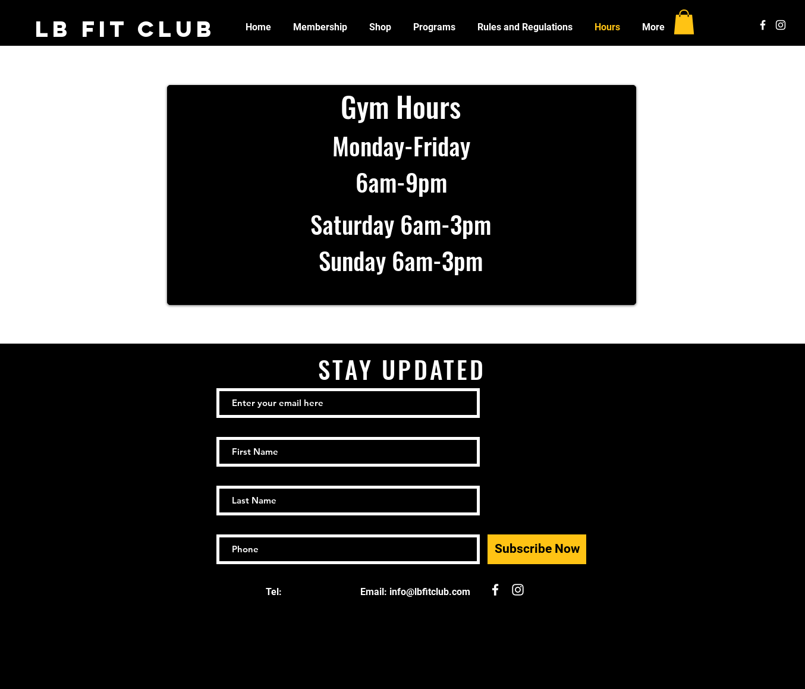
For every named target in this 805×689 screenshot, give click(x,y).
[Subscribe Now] (537, 549)
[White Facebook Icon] (762, 25)
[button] (684, 22)
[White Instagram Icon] (780, 25)
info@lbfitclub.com (429, 591)
